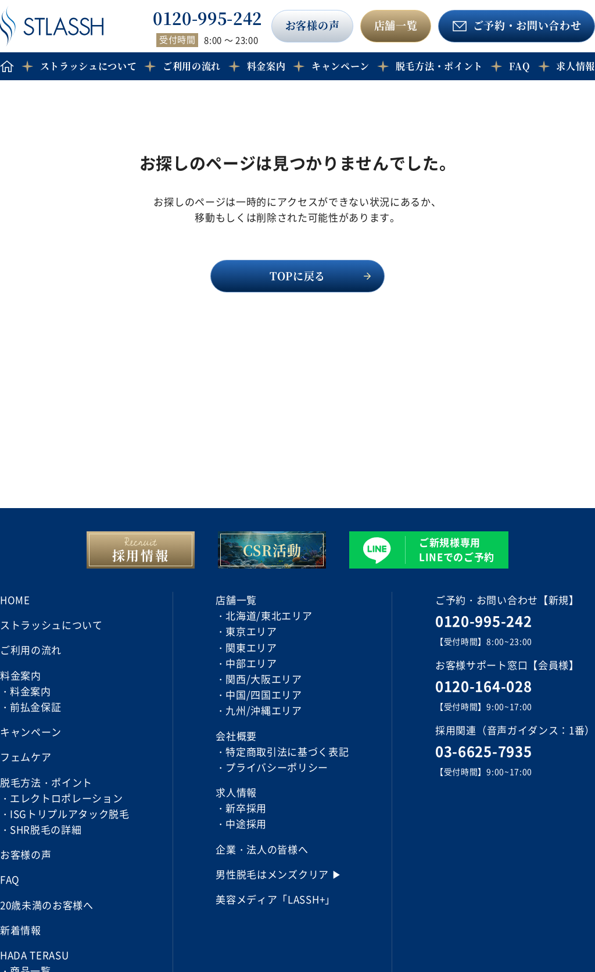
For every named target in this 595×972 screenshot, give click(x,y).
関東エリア (251, 647)
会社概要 (236, 735)
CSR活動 (272, 549)
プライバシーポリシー (276, 767)
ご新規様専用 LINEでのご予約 (456, 549)
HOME (15, 599)
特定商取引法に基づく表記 (287, 751)
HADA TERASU (34, 955)
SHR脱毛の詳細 (45, 829)
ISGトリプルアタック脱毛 (70, 813)
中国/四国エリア (263, 694)
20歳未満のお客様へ (47, 905)
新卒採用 (246, 808)
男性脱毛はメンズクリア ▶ (279, 874)
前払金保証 (35, 706)
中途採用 (246, 823)
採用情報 (141, 555)
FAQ (520, 66)
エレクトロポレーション (66, 798)
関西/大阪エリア (263, 678)
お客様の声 (312, 25)
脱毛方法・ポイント (439, 66)
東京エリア (251, 631)
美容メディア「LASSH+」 (275, 899)
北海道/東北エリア (268, 615)
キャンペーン (340, 66)
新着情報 (20, 930)
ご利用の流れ (192, 66)
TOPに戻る (297, 275)
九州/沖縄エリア (263, 710)
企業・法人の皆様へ (262, 849)
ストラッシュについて (88, 66)
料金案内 (30, 691)
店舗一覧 (396, 25)
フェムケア (25, 756)
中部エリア (251, 663)
